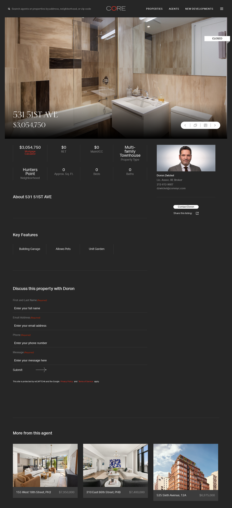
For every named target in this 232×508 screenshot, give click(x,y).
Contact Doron (186, 207)
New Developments (199, 9)
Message (23, 352)
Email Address (26, 317)
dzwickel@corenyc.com (171, 188)
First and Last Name (30, 300)
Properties (154, 9)
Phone (21, 335)
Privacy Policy (67, 381)
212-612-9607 (165, 184)
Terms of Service (85, 381)
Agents (174, 9)
